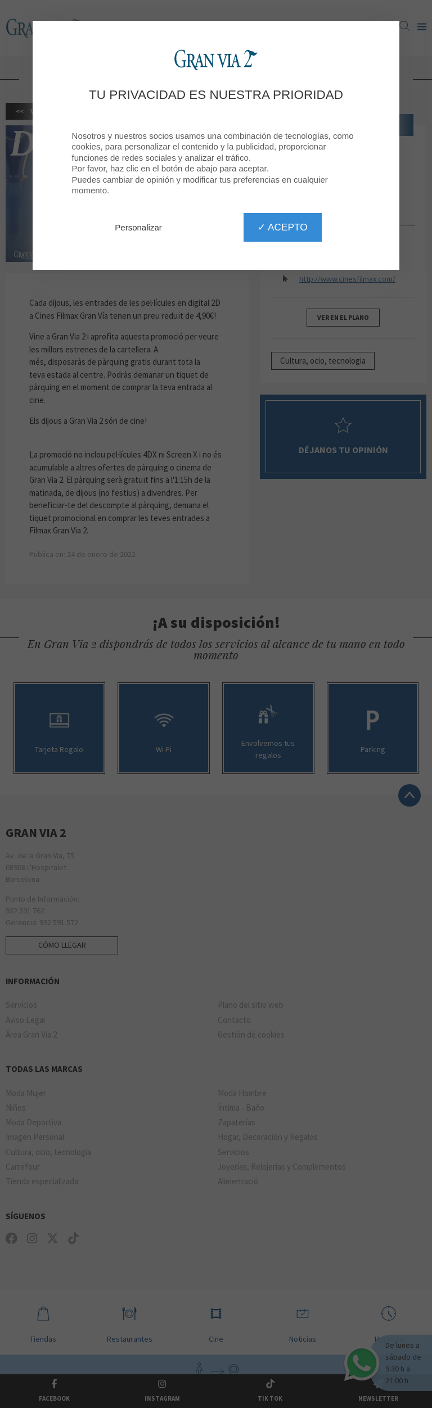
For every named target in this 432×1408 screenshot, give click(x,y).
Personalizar (138, 227)
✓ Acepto (282, 227)
